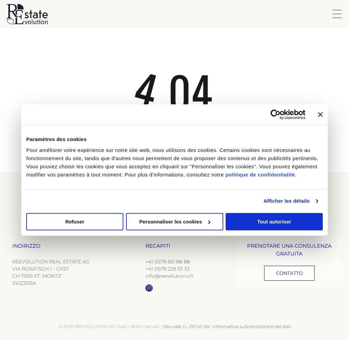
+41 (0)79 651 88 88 (168, 262)
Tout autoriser (274, 222)
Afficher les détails (286, 201)
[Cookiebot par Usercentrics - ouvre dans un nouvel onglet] (275, 114)
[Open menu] (337, 14)
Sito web (172, 326)
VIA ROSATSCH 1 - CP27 (40, 269)
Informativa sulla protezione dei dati (252, 326)
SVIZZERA (24, 283)
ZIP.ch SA (199, 326)
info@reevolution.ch (169, 276)
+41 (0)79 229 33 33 (167, 269)
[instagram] (149, 288)
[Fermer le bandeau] (320, 114)
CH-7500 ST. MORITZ (36, 276)
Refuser (75, 222)
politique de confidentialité (260, 174)
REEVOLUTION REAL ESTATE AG (51, 262)
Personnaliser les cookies (174, 222)
